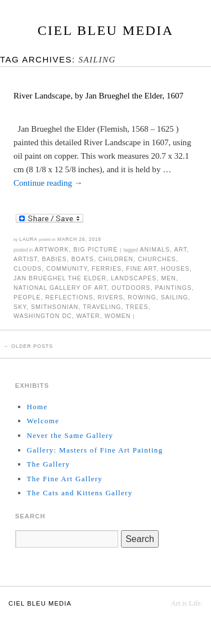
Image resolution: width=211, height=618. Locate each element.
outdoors (130, 287)
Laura (28, 239)
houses (175, 268)
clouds (28, 268)
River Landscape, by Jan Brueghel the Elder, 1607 (98, 95)
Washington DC (43, 315)
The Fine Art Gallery (64, 478)
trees (136, 306)
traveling (102, 306)
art (180, 249)
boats (82, 259)
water (88, 315)
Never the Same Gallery (69, 435)
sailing (174, 297)
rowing (142, 297)
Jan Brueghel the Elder (60, 278)
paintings (173, 287)
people (27, 297)
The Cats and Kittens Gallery (79, 493)
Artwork (52, 249)
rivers (110, 297)
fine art (141, 268)
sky (20, 306)
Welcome (42, 421)
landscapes (133, 278)
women (118, 315)
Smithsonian (55, 306)
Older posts (28, 346)
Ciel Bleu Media (106, 30)
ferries (107, 268)
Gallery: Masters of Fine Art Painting (94, 450)
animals (155, 249)
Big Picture (95, 249)
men (168, 278)
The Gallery (48, 464)
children (115, 259)
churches (157, 259)
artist (25, 259)
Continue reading (48, 182)
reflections (69, 297)
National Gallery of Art (60, 287)
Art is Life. (186, 603)
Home (36, 406)
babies (54, 259)
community (66, 268)
